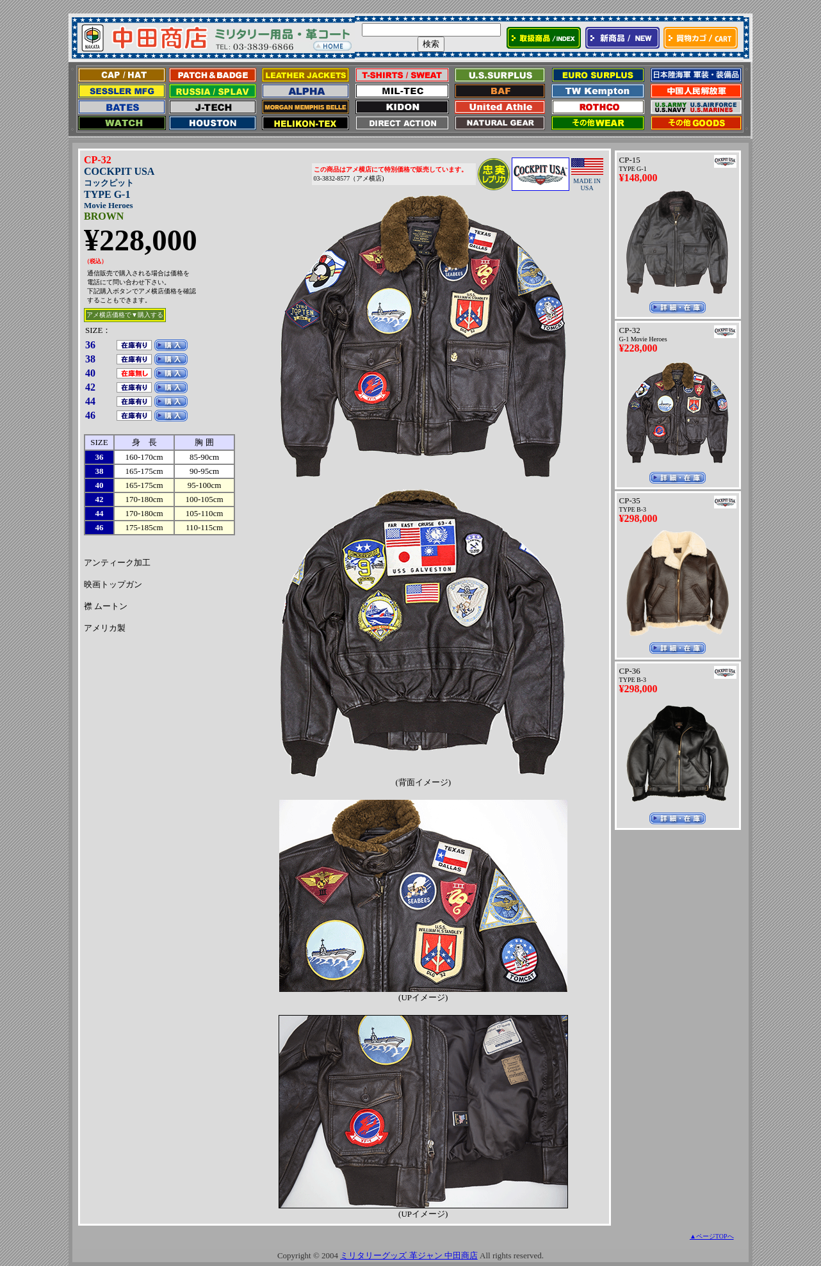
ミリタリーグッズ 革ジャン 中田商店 (409, 1255)
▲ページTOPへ (712, 1236)
